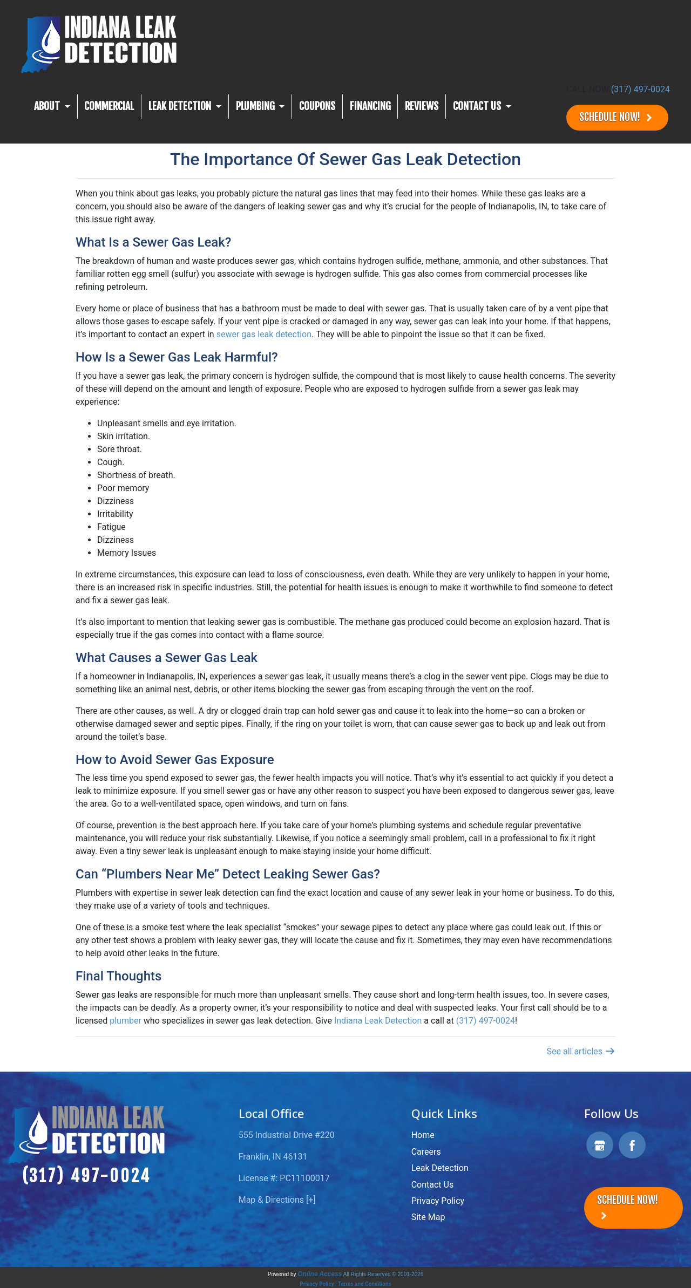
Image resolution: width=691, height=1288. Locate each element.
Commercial (109, 106)
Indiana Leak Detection (379, 1021)
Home (423, 1135)
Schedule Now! (617, 117)
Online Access (319, 1274)
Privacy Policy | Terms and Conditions (345, 1284)
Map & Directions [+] (277, 1200)
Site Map (428, 1217)
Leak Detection (440, 1168)
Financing (370, 106)
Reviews (421, 106)
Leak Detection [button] (180, 106)
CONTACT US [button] (478, 106)
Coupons (317, 106)
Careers (426, 1152)
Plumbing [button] (256, 106)
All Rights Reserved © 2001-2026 (383, 1274)
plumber (125, 1021)
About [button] (48, 106)
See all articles (580, 1051)
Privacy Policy (438, 1201)
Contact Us (432, 1185)
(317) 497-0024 (640, 89)
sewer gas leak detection (263, 334)
